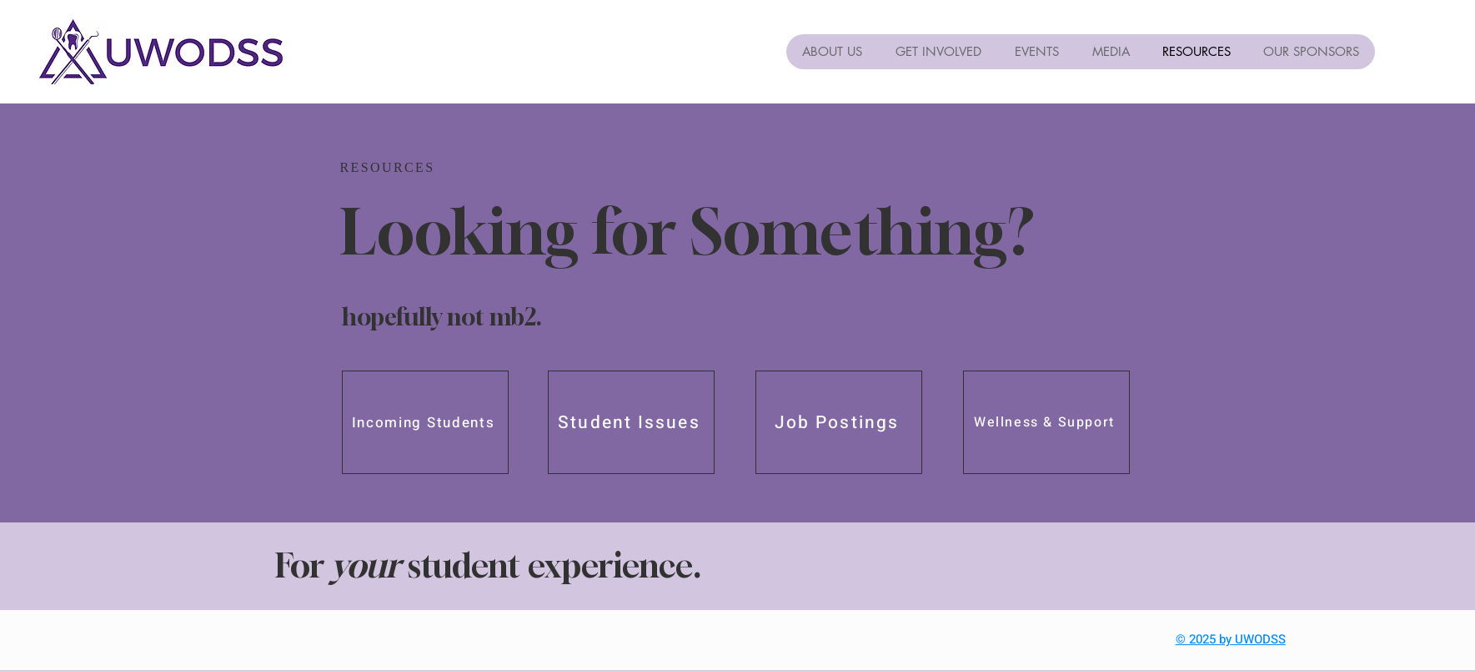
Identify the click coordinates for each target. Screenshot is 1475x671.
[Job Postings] (838, 422)
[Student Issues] (631, 422)
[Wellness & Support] (1046, 422)
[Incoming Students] (425, 422)
